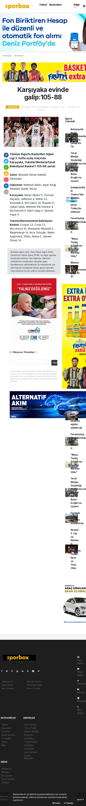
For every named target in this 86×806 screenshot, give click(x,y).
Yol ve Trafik (30, 728)
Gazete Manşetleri (29, 756)
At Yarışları (6, 738)
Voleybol (6, 731)
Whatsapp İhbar (34, 685)
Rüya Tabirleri (8, 779)
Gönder (55, 363)
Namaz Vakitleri (31, 731)
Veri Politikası (8, 688)
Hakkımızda (7, 681)
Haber (5, 742)
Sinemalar (28, 745)
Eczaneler (29, 735)
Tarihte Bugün (31, 742)
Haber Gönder (34, 688)
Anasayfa (7, 55)
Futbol (43, 4)
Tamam (68, 803)
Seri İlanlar (29, 748)
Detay (56, 803)
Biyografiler (7, 775)
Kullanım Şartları (34, 681)
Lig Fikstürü (29, 738)
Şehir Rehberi (30, 752)
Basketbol (55, 4)
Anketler (6, 772)
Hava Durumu (30, 724)
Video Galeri (80, 672)
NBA (4, 745)
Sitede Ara (7, 768)
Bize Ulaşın (80, 710)
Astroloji (5, 782)
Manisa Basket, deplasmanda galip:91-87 (78, 269)
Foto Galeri (80, 660)
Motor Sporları (8, 735)
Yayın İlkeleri (8, 685)
